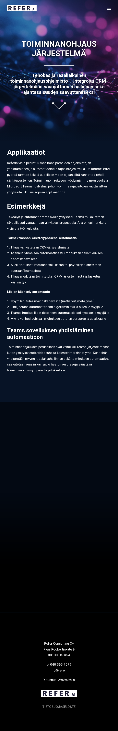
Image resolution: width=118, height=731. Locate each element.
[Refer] (22, 8)
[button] (109, 8)
